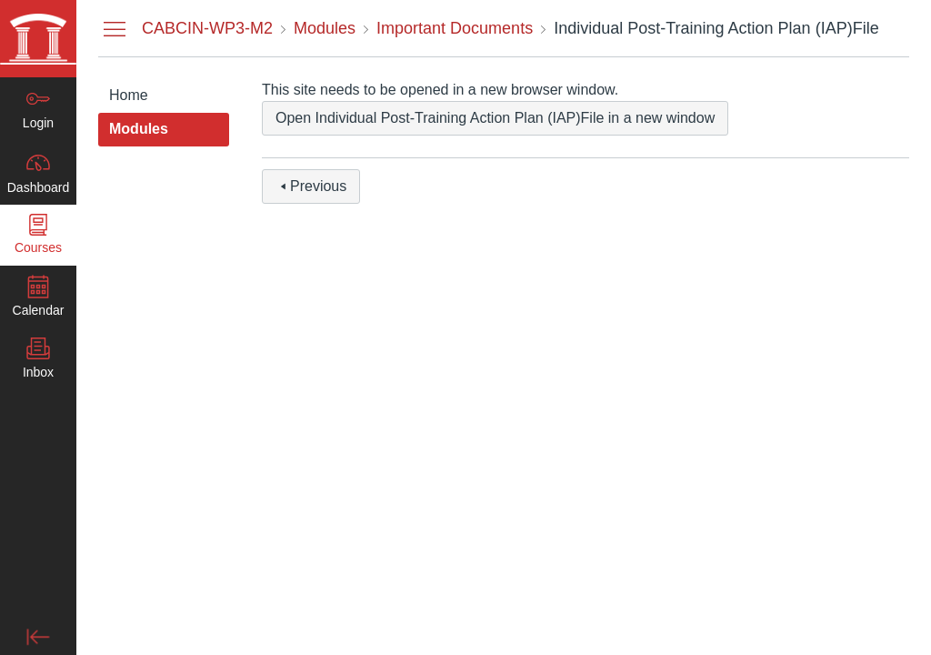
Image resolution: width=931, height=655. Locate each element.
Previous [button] (310, 186)
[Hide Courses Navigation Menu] (114, 28)
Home (128, 95)
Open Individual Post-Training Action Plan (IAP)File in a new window (495, 118)
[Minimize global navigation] (38, 637)
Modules (138, 128)
